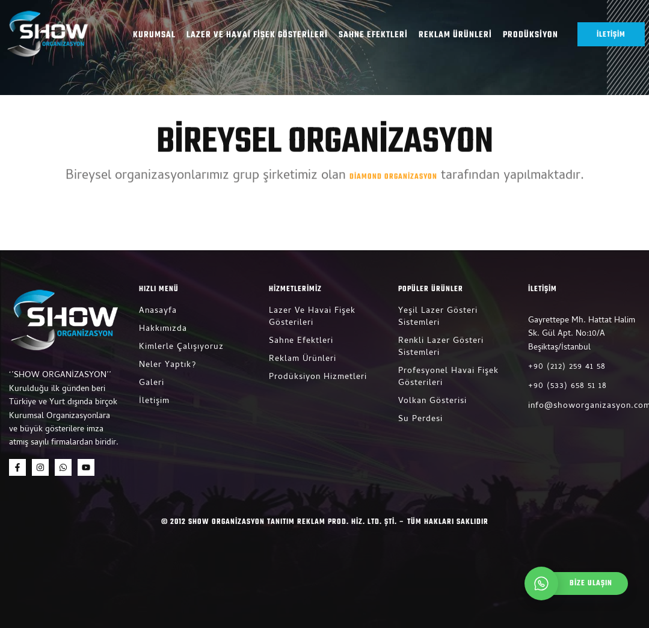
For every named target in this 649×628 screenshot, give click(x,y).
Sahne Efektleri (373, 35)
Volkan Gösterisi (432, 401)
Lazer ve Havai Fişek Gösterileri (257, 35)
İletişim (154, 401)
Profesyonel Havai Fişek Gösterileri (448, 377)
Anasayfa (158, 311)
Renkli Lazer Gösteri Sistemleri (441, 347)
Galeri (151, 383)
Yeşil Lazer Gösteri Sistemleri (438, 317)
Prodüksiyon (530, 35)
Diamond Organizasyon (393, 173)
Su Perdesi (420, 419)
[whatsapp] (579, 583)
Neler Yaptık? (167, 365)
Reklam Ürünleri (455, 35)
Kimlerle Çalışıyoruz (181, 347)
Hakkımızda (163, 329)
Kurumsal (154, 35)
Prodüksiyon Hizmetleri (318, 377)
